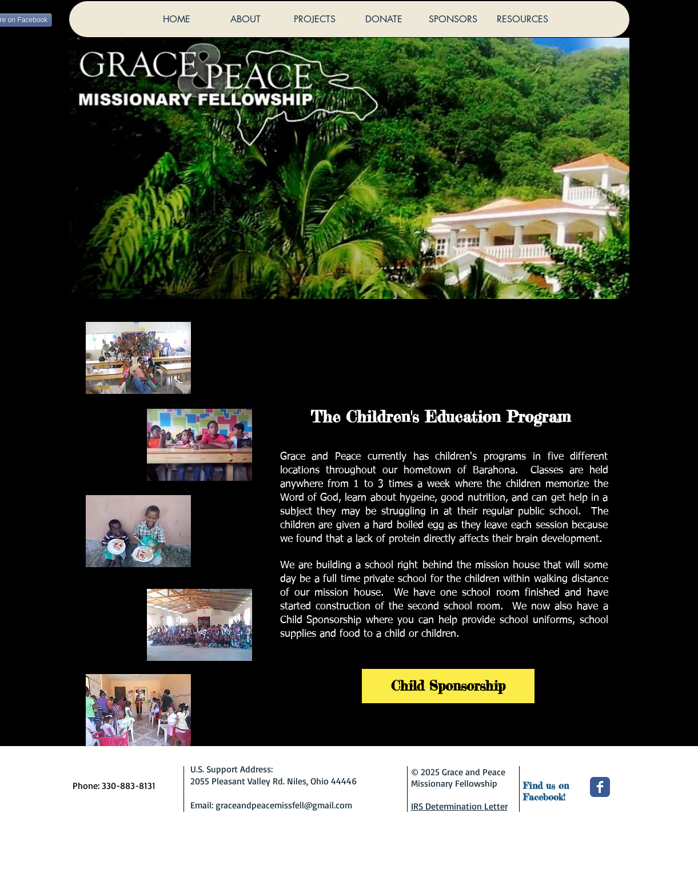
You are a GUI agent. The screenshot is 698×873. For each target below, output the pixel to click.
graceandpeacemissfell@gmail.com (284, 805)
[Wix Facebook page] (600, 787)
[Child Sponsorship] (448, 686)
